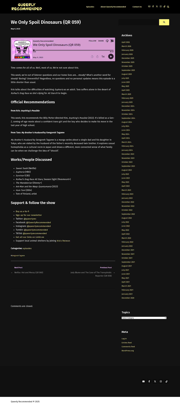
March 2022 (126, 237)
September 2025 (129, 70)
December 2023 (128, 153)
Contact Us (137, 7)
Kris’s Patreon (63, 240)
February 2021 (128, 288)
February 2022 (128, 241)
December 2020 (128, 296)
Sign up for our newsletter (29, 215)
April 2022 (126, 233)
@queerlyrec (30, 218)
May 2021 (126, 276)
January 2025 (127, 102)
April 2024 (126, 137)
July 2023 (125, 173)
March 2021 (126, 284)
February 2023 (128, 193)
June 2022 (126, 225)
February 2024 (128, 145)
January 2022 (127, 245)
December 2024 (128, 106)
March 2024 (127, 141)
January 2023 (127, 197)
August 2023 (127, 169)
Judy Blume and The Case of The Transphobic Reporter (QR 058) (90, 274)
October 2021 (127, 256)
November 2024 (128, 110)
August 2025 (127, 74)
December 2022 (128, 201)
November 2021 (128, 253)
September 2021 (128, 260)
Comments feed (128, 345)
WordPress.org (128, 349)
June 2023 (126, 177)
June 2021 (126, 272)
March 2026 (127, 46)
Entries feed (127, 341)
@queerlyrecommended (39, 226)
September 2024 (129, 118)
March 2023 (126, 189)
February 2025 (128, 98)
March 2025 (126, 94)
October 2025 (127, 66)
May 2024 (126, 133)
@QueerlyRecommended (38, 222)
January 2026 (127, 54)
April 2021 (126, 280)
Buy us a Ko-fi (23, 211)
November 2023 (128, 157)
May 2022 (126, 229)
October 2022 (127, 209)
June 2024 (126, 129)
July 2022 (125, 221)
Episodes (93, 7)
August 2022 (127, 217)
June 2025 (126, 82)
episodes (27, 248)
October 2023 (127, 161)
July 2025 (125, 78)
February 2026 (128, 50)
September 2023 (129, 165)
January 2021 (127, 292)
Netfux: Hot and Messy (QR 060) (29, 272)
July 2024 (125, 125)
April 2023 (126, 185)
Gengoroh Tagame (19, 255)
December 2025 (128, 58)
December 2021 (128, 249)
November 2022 (128, 205)
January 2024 (127, 149)
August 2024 (127, 121)
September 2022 (129, 213)
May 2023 (126, 181)
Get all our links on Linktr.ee (30, 237)
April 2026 (126, 42)
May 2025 (126, 86)
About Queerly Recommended (114, 7)
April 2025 (126, 90)
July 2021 (125, 268)
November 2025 (128, 62)
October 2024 (127, 113)
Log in (124, 337)
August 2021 (127, 264)
